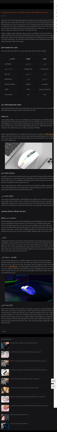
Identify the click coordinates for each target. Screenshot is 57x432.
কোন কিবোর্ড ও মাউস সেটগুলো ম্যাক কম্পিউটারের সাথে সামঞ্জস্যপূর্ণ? (25, 352)
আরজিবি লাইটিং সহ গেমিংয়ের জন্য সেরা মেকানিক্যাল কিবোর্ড (24, 343)
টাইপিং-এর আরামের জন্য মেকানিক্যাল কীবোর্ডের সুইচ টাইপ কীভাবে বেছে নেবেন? (28, 361)
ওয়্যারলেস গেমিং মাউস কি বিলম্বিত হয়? (19, 423)
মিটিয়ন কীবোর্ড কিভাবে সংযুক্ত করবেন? (19, 414)
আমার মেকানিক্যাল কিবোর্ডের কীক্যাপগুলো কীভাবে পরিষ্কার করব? (24, 379)
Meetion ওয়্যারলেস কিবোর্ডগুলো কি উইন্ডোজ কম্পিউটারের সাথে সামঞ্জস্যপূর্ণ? (27, 396)
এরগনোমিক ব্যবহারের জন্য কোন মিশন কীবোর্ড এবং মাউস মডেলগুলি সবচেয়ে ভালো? (29, 405)
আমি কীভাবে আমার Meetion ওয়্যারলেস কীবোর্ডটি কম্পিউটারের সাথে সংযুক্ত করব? (28, 370)
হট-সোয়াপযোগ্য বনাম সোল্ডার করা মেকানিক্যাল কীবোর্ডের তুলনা (24, 387)
